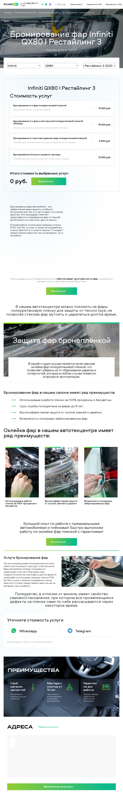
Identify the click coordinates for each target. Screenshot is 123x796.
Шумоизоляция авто (87, 12)
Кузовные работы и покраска (49, 12)
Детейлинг (8, 12)
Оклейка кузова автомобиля (26, 12)
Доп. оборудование (70, 12)
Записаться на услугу (61, 786)
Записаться (49, 181)
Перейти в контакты (52, 727)
